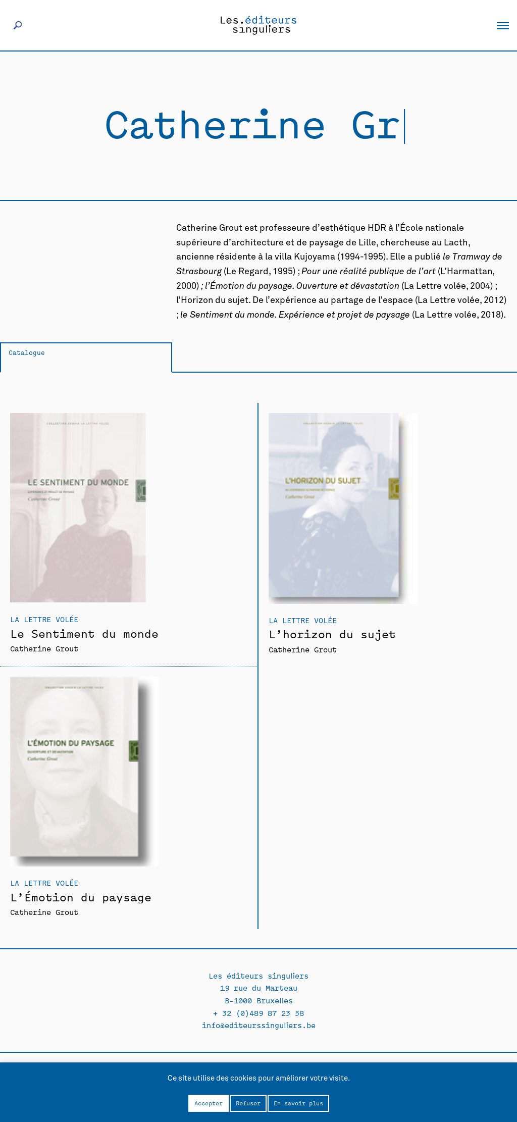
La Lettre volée (44, 619)
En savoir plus (298, 1102)
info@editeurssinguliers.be (259, 1025)
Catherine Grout (44, 648)
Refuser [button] (248, 1102)
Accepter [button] (208, 1102)
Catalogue (27, 352)
